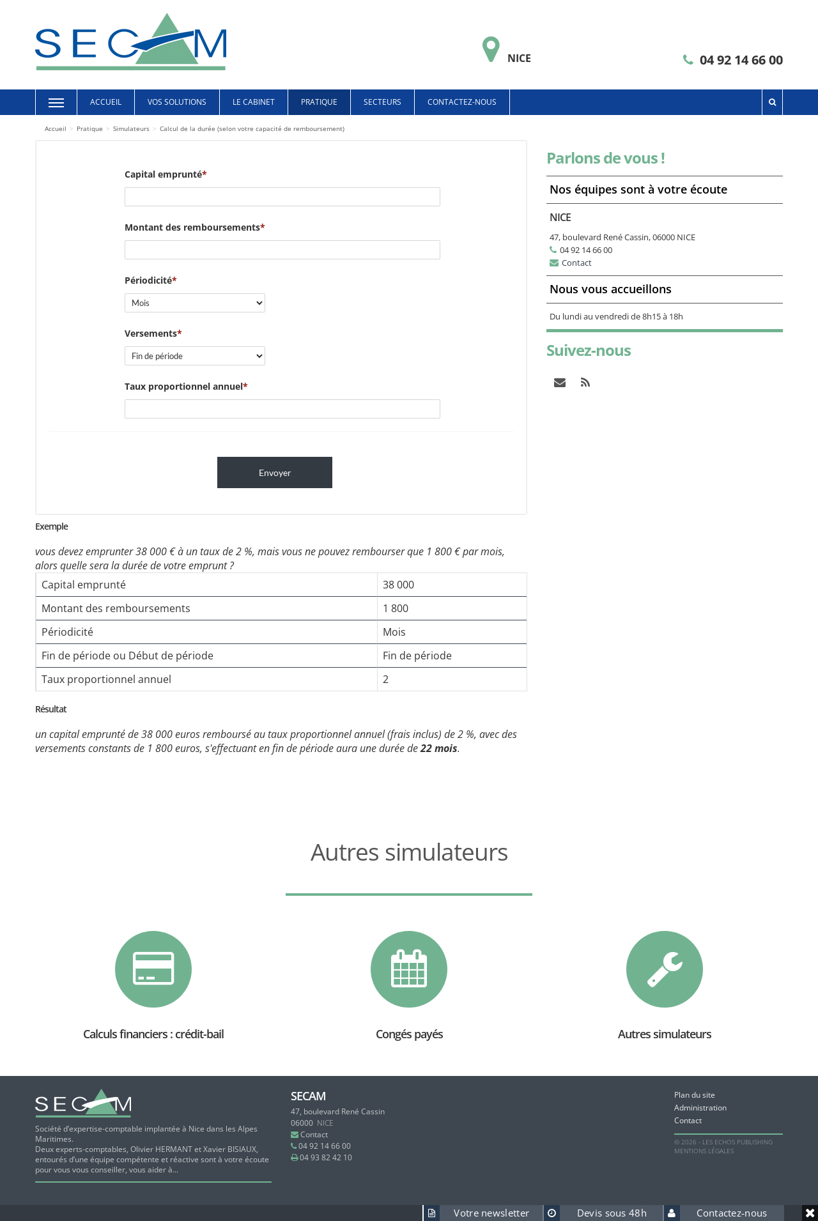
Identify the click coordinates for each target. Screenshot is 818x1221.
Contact (577, 262)
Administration (700, 1107)
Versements (151, 333)
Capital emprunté (163, 174)
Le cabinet (254, 101)
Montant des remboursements (192, 227)
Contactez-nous (462, 101)
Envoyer (275, 472)
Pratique (319, 101)
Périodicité (148, 280)
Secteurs (382, 101)
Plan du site (694, 1094)
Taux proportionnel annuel (184, 386)
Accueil (105, 101)
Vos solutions (177, 101)
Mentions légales (704, 1150)
